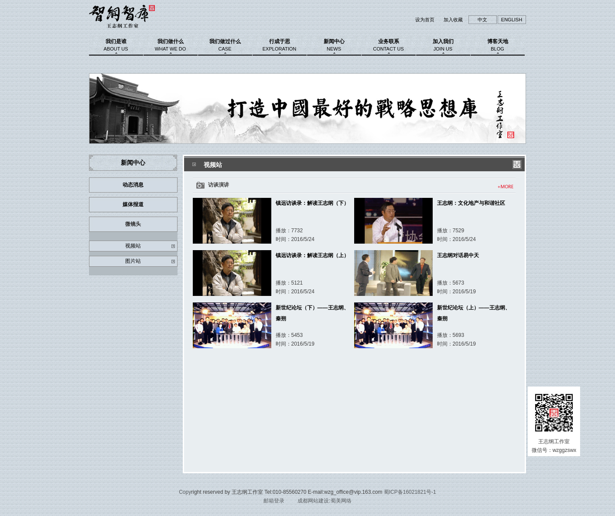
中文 (482, 19)
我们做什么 (171, 44)
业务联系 (389, 44)
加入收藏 (453, 19)
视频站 (133, 246)
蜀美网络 (341, 501)
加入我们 (443, 44)
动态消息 (133, 185)
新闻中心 (334, 44)
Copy (185, 492)
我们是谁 (116, 44)
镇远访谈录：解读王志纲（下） (312, 203)
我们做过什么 (225, 44)
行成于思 (280, 44)
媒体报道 (133, 204)
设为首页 (424, 19)
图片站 (133, 261)
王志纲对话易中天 (458, 255)
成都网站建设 (313, 501)
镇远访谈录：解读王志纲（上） (312, 255)
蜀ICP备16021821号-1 (410, 492)
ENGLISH (511, 19)
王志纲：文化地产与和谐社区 (471, 203)
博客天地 (498, 44)
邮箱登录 (273, 501)
